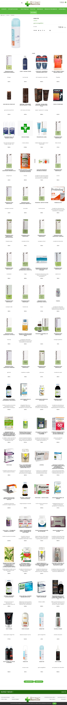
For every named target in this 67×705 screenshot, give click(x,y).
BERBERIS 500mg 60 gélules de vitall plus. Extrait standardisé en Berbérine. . (25, 433)
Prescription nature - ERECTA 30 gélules (41, 597)
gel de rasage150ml (41, 667)
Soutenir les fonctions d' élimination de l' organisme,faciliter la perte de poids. (9, 603)
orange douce (9, 175)
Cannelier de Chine (25, 241)
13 (58, 409)
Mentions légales (15, 699)
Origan (25, 274)
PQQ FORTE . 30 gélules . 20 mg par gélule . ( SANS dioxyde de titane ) (58, 564)
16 (41, 81)
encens (58, 175)
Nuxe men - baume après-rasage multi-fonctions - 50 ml (41, 105)
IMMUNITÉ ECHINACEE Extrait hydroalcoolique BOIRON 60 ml (25, 334)
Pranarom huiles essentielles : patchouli (9, 334)
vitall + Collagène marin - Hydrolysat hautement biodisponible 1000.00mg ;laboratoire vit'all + (25, 466)
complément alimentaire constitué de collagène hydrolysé (9, 504)
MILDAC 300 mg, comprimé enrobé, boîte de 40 (25, 597)
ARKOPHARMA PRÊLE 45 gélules (25, 400)
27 (25, 147)
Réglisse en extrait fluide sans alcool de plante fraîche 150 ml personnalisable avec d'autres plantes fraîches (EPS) (9, 565)
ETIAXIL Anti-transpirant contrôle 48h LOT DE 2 (42, 72)
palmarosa (42, 372)
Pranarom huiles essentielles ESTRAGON (9, 72)
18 (9, 409)
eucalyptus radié (9, 306)
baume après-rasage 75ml (9, 634)
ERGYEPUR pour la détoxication (58, 400)
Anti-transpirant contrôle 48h (41, 77)
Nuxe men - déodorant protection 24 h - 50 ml (25, 105)
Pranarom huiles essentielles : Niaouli (42, 302)
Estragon (9, 77)
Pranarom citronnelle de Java (41, 334)
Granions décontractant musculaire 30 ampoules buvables (41, 269)
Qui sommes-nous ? (62, 697)
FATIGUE (25, 175)
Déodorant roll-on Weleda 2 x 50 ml (9, 138)
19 (41, 114)
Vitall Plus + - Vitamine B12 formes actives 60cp (9, 531)
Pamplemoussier (9, 241)
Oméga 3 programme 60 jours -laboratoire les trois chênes (25, 531)
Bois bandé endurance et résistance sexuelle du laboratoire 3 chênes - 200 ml (58, 597)
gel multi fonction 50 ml (9, 110)
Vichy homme (9, 629)
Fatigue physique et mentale (25, 503)
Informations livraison (5, 697)
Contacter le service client (49, 697)
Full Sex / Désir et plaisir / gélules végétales (58, 72)
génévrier (9, 372)
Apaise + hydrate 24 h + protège (41, 110)
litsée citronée (58, 142)
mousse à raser (25, 667)
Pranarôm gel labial (42, 137)
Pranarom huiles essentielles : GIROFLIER (58, 236)
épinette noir (58, 274)
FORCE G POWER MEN (58, 104)
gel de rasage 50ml (41, 634)
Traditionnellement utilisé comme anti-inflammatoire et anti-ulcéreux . (9, 570)
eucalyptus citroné (41, 241)
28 (25, 475)
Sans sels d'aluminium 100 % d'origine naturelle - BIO (9, 143)
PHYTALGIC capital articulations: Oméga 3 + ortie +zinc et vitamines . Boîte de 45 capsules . (25, 565)
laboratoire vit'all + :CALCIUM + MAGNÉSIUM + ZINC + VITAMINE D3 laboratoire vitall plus (41, 565)
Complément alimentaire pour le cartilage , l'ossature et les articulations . (25, 570)
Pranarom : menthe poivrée (41, 202)
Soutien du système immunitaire (9, 536)
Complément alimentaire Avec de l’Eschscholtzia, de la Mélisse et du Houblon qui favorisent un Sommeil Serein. (41, 439)
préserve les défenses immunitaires (58, 438)
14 (58, 114)
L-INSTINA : (41, 465)
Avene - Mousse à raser (25, 71)
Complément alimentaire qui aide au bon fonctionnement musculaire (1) (41, 275)
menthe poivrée (41, 208)
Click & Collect (4, 699)
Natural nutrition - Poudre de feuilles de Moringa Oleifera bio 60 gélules (25, 170)
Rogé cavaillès (25, 629)
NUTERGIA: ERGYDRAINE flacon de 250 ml (9, 597)
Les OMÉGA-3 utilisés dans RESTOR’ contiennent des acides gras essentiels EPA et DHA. (9, 439)
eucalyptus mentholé (9, 208)
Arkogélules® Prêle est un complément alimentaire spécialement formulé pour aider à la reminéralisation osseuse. (25, 406)
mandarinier (9, 274)
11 (25, 245)
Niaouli (41, 306)
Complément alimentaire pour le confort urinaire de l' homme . (9, 471)
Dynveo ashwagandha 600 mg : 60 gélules (41, 531)
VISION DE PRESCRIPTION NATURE (58, 531)
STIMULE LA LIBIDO (41, 601)
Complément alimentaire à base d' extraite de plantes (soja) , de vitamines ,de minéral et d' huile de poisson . (58, 537)
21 (25, 212)
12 (58, 81)
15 (9, 147)
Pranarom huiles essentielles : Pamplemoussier (9, 236)
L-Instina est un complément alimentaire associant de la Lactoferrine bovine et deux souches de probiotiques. (41, 472)
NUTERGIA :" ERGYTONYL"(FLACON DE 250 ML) (25, 498)
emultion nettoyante (58, 634)
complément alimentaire (58, 241)
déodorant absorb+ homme (25, 634)
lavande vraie (25, 306)
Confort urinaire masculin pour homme (42, 504)
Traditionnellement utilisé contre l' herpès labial (41, 143)
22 (41, 409)
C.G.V (13, 697)
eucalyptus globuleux (58, 339)
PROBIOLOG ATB (58, 202)
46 (9, 507)
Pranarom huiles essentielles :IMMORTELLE (25, 203)
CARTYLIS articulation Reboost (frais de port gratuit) (9, 498)
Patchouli (9, 339)
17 (58, 475)
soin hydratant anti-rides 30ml (58, 667)
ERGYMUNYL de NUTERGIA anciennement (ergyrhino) (9, 400)
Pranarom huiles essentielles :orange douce (9, 170)
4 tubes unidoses (25, 142)
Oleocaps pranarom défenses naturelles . (42, 170)
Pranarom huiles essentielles (58, 138)
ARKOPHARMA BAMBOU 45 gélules (58, 498)
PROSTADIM (9, 465)
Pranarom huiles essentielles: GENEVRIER (9, 367)
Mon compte (52, 699)
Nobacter (36, 18)
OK (54, 703)
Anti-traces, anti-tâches (25, 110)
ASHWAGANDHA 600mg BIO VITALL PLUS (42, 400)
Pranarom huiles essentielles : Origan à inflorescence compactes (25, 269)
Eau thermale (25, 77)
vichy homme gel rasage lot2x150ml (9, 662)
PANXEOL (58, 301)
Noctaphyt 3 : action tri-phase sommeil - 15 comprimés (42, 433)
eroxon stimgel (25, 137)
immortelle (25, 208)
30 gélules (58, 77)
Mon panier (63, 699)
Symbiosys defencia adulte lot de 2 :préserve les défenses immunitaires (58, 433)
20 (9, 114)
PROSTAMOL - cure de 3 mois (41, 497)
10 (25, 540)
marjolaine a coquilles (25, 372)
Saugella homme (58, 629)
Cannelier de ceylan (58, 372)
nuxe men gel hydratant (9, 104)
